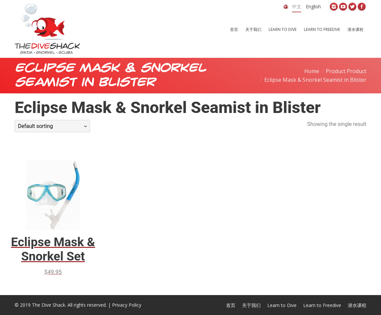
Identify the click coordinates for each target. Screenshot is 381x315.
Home (311, 71)
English (313, 6)
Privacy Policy (126, 305)
